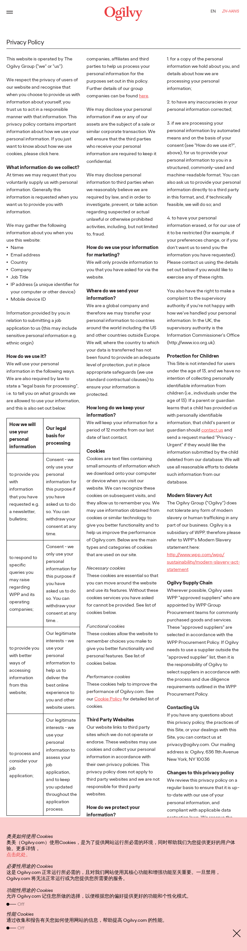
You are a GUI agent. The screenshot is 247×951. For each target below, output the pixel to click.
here (143, 96)
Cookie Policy (108, 699)
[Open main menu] (9, 13)
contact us (212, 430)
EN (213, 11)
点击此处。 (18, 854)
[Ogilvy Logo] (123, 13)
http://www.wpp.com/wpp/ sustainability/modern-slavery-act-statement (203, 562)
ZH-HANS (230, 11)
